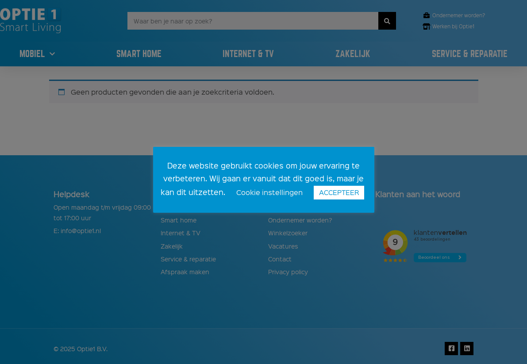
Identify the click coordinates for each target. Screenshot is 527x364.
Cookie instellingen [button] (269, 192)
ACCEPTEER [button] (339, 192)
